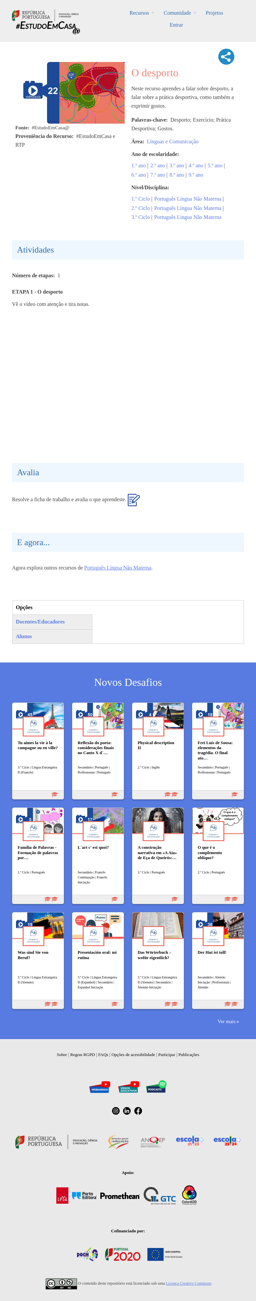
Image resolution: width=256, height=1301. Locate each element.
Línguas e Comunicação (173, 141)
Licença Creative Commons (189, 1283)
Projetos (214, 13)
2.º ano (157, 165)
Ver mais (227, 1021)
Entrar (176, 25)
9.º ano (196, 175)
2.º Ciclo (140, 208)
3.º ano (177, 165)
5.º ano (215, 165)
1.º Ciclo (140, 199)
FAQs (103, 1054)
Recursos (139, 13)
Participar (166, 1054)
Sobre (62, 1054)
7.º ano (157, 175)
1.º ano (138, 165)
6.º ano (138, 175)
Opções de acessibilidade (133, 1054)
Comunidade (177, 13)
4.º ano (196, 165)
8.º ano (177, 175)
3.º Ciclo (140, 217)
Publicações (188, 1054)
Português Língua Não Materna (187, 199)
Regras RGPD (82, 1054)
